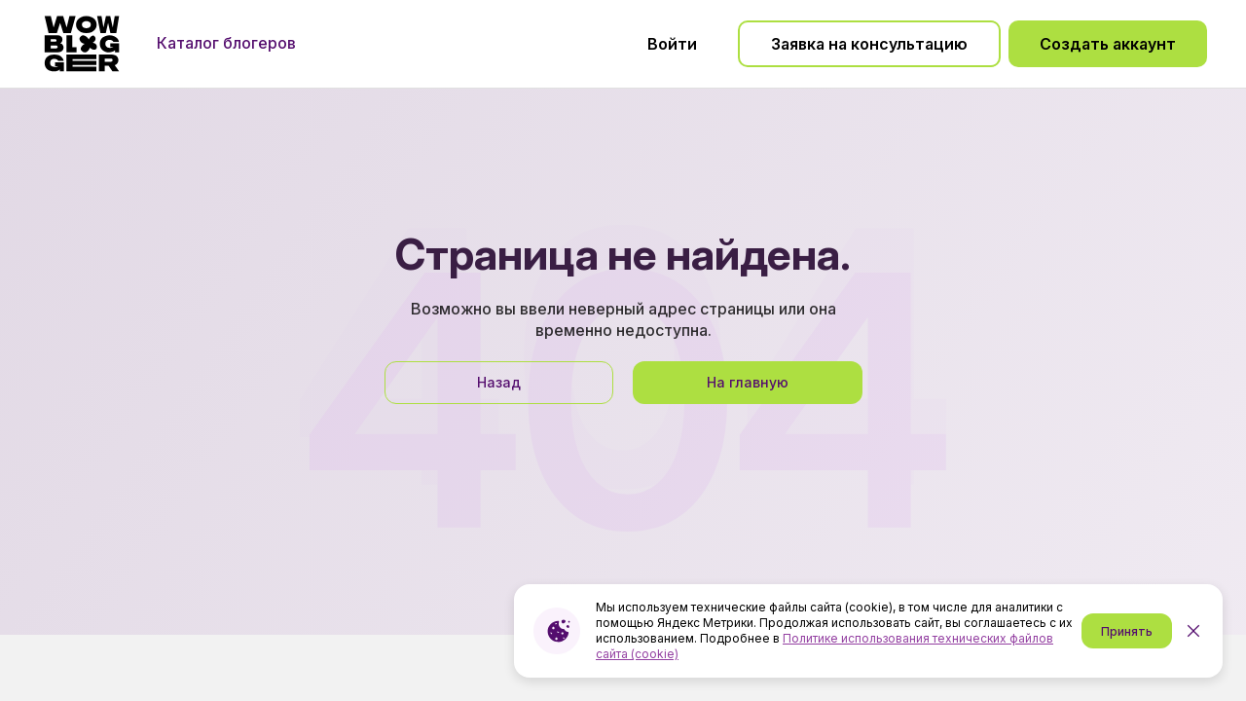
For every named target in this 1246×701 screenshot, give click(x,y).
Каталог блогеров (226, 43)
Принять (1127, 631)
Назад (499, 382)
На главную (747, 382)
